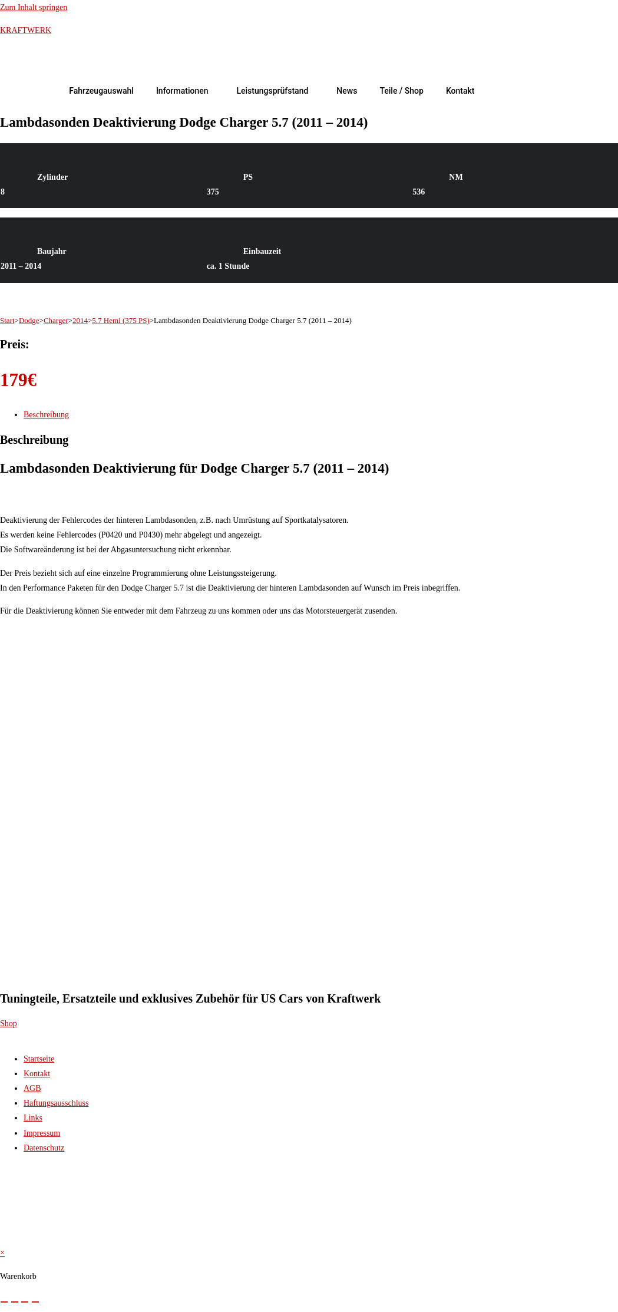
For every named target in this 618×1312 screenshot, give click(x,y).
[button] (185, 91)
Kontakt (460, 90)
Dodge (29, 320)
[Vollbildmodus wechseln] (15, 1302)
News (346, 90)
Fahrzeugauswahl (101, 90)
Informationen (182, 90)
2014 (80, 320)
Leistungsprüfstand (272, 90)
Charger (56, 320)
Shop (8, 1023)
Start (7, 320)
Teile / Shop (401, 90)
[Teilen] (25, 1302)
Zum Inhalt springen (33, 7)
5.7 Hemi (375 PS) (121, 320)
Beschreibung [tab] (46, 414)
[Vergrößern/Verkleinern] (4, 1302)
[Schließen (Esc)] (35, 1302)
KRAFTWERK (25, 30)
